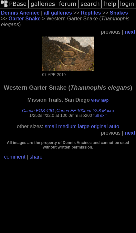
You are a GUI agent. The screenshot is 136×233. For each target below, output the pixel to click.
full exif (100, 115)
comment (15, 157)
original (99, 126)
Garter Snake (24, 18)
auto (114, 126)
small (51, 126)
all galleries (58, 13)
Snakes (119, 13)
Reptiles (91, 13)
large (84, 126)
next (130, 32)
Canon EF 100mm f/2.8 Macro (85, 110)
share (35, 157)
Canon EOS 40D (38, 110)
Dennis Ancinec (20, 13)
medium (67, 126)
